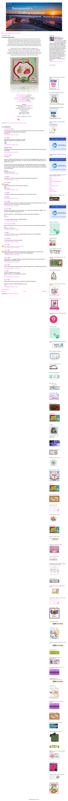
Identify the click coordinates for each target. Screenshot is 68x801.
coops (5, 192)
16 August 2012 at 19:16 (11, 152)
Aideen (5, 279)
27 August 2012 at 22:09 (11, 276)
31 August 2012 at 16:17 (11, 286)
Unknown (6, 182)
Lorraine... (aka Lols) (53, 185)
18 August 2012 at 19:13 (11, 241)
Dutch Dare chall (17, 97)
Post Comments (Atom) (13, 293)
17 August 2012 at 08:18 (11, 173)
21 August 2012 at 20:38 (11, 262)
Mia (50, 187)
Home (2, 33)
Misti (50, 188)
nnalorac (6, 257)
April (50, 177)
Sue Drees (51, 189)
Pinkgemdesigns (30, 105)
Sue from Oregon (53, 191)
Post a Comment (5, 289)
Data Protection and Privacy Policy (12, 33)
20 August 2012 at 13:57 (11, 247)
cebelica (6, 264)
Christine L (6, 154)
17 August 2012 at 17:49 (11, 198)
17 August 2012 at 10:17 (11, 179)
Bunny (50, 178)
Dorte (50, 182)
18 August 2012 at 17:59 (11, 235)
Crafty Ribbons (21, 96)
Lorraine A (6, 208)
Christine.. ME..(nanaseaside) (55, 181)
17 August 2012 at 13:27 (11, 189)
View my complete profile (55, 61)
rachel (5, 176)
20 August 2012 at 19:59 (11, 254)
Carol (50, 180)
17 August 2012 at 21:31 (11, 220)
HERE (31, 108)
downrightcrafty (7, 128)
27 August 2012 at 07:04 (11, 268)
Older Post (44, 291)
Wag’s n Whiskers (22, 100)
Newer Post (4, 291)
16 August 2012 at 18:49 (11, 134)
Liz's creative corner (8, 223)
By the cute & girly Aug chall (23, 101)
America (6, 201)
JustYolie (6, 238)
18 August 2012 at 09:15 (11, 229)
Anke (5, 270)
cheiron (5, 244)
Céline (5, 137)
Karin (50, 184)
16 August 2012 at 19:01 (11, 144)
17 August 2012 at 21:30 (11, 205)
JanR (5, 232)
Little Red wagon (17, 99)
